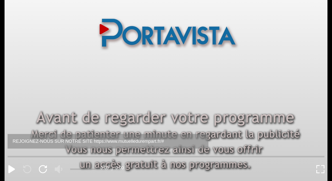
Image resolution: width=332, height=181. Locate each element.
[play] (12, 169)
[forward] (43, 169)
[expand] (320, 169)
